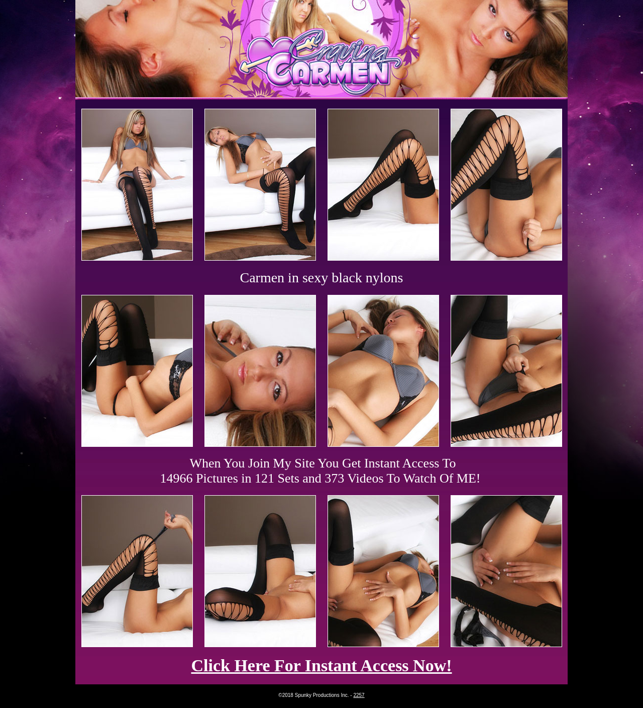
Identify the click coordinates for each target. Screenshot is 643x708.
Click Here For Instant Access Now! (321, 665)
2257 (358, 695)
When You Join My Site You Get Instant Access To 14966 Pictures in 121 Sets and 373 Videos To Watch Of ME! (320, 471)
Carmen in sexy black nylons (321, 277)
